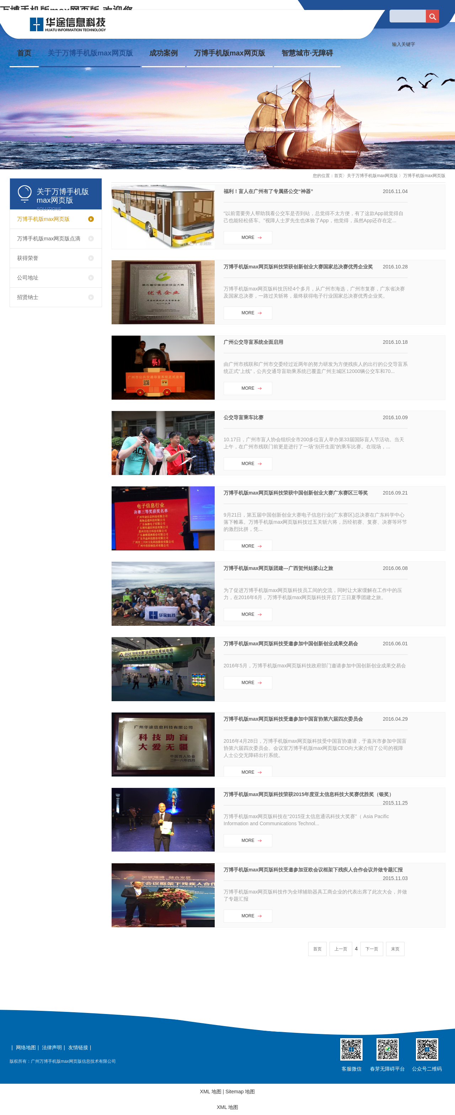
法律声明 (52, 1047)
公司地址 (27, 277)
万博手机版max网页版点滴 (48, 238)
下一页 (371, 948)
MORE (248, 237)
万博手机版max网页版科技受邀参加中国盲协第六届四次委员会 (293, 719)
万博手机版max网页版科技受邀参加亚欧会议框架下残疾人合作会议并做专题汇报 (313, 870)
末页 (395, 948)
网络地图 (26, 1047)
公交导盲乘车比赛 (243, 417)
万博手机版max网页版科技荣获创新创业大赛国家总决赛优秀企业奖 (298, 267)
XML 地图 (210, 1091)
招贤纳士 (27, 297)
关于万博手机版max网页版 (90, 53)
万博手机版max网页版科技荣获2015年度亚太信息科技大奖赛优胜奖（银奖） (309, 794)
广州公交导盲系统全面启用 (253, 342)
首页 (24, 53)
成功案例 (163, 53)
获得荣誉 (27, 258)
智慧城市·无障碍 (307, 53)
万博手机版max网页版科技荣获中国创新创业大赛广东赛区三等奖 (296, 493)
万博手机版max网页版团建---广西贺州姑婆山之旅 (278, 568)
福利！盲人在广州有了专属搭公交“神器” (268, 191)
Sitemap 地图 (240, 1091)
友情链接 (78, 1047)
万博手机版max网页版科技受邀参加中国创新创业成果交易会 (291, 643)
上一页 (340, 948)
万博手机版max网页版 (229, 53)
